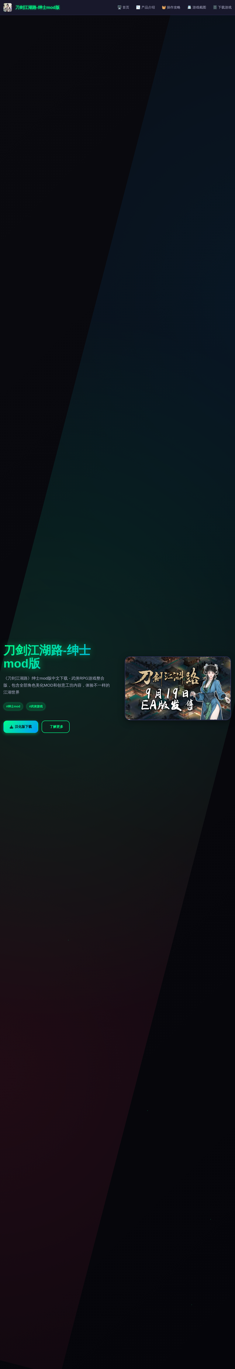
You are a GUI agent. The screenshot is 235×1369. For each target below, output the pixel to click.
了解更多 (56, 726)
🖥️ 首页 (123, 7)
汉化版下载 (21, 726)
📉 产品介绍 (145, 7)
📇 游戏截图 (196, 7)
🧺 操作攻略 (171, 7)
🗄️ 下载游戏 (222, 7)
